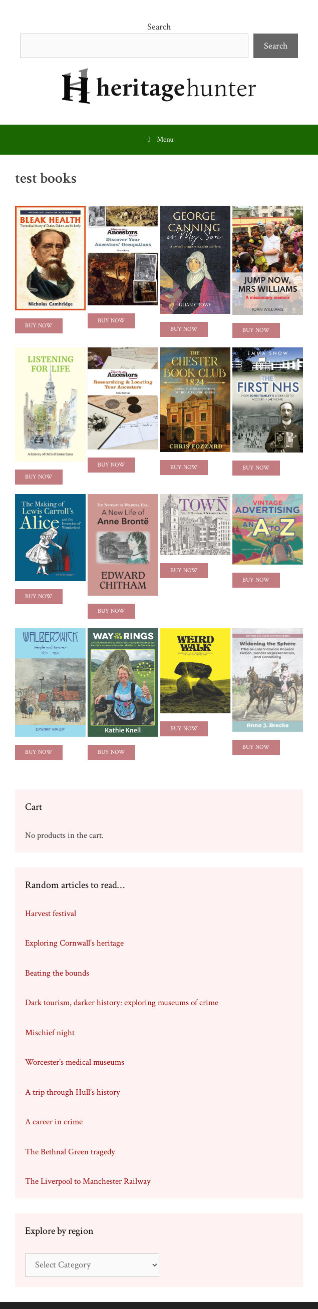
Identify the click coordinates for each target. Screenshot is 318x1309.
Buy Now (39, 325)
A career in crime (54, 1121)
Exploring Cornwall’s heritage (74, 943)
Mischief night (50, 1032)
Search (159, 27)
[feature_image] (50, 257)
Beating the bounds (57, 973)
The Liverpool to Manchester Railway (88, 1181)
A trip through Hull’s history (72, 1092)
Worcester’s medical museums (74, 1062)
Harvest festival (50, 913)
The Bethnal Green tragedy (70, 1151)
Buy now (184, 467)
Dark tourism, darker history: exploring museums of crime (121, 1002)
